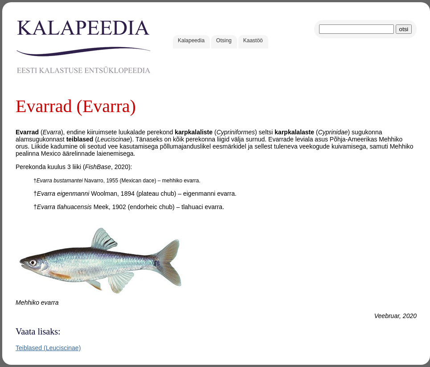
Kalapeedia (191, 40)
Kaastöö (253, 40)
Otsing (224, 40)
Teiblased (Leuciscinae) (48, 347)
